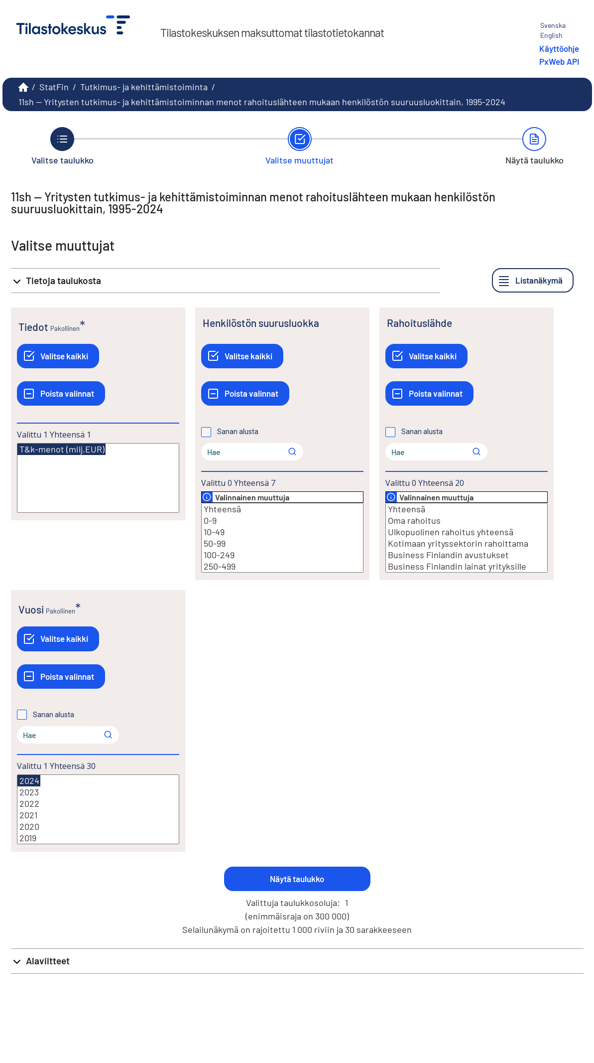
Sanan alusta (237, 432)
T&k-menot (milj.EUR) (61, 449)
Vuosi (31, 609)
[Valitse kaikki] (58, 356)
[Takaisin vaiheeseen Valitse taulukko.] (62, 146)
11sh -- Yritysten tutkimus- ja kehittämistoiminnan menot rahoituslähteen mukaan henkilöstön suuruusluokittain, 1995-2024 (261, 101)
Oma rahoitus (466, 520)
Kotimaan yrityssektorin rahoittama (466, 543)
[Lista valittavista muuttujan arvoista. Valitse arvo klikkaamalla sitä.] (98, 478)
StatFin (54, 86)
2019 (98, 838)
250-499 (282, 566)
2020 (98, 826)
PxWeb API (559, 61)
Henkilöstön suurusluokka (261, 322)
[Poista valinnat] (61, 393)
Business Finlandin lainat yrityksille (466, 566)
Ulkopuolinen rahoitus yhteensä (466, 532)
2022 (98, 803)
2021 (98, 815)
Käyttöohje (559, 48)
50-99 (282, 543)
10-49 (282, 532)
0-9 (282, 520)
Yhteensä (282, 509)
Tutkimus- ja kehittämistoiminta (144, 86)
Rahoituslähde (419, 322)
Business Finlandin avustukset (466, 555)
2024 (28, 780)
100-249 (282, 555)
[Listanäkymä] (533, 280)
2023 (98, 792)
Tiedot (33, 326)
